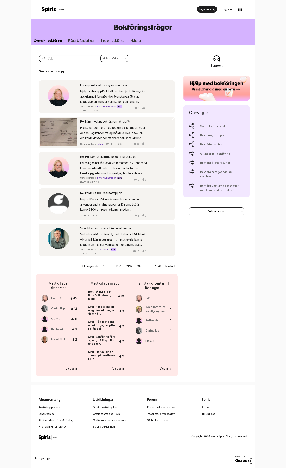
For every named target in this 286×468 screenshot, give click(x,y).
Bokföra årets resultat (215, 163)
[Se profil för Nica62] (149, 341)
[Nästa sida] (170, 266)
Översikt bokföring (48, 41)
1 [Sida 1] (103, 266)
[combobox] (216, 211)
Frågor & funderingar (82, 41)
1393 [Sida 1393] (140, 266)
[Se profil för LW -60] (56, 298)
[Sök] (81, 58)
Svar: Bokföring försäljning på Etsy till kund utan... (101, 341)
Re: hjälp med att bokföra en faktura (103, 122)
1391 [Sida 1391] (118, 266)
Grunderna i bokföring (215, 154)
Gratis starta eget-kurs (107, 414)
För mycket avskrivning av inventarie (103, 85)
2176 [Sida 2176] (158, 266)
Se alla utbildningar (104, 427)
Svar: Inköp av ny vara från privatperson (105, 228)
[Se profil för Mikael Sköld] (58, 339)
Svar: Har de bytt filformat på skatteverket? (101, 356)
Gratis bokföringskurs (105, 408)
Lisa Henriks (103, 249)
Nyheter (139, 41)
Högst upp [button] (44, 458)
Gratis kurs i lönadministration (110, 420)
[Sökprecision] (114, 58)
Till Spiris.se (208, 414)
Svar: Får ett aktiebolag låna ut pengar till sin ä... (101, 311)
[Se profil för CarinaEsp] (58, 309)
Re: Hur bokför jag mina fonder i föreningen (108, 157)
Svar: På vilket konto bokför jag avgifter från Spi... (101, 325)
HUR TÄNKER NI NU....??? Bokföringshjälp (100, 296)
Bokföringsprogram (213, 135)
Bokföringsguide (211, 144)
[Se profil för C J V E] (55, 319)
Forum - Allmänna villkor (161, 408)
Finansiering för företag (53, 427)
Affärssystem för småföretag (56, 420)
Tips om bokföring (115, 41)
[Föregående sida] (90, 266)
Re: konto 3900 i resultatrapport (101, 193)
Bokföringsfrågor (143, 27)
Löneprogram (46, 414)
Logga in (227, 9)
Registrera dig (207, 9)
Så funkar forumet (212, 126)
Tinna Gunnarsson (106, 106)
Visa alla (71, 368)
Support (206, 408)
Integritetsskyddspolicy (161, 414)
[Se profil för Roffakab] (57, 329)
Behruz (100, 144)
